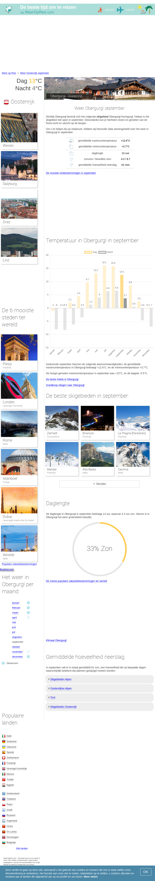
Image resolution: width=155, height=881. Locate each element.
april (14, 617)
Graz (6, 222)
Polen (10, 804)
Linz (6, 260)
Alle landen (22, 848)
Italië (5, 444)
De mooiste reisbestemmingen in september (71, 173)
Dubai (7, 516)
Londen (9, 402)
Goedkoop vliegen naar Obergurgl (65, 385)
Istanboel (10, 478)
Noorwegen (13, 837)
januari (15, 602)
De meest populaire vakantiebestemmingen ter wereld (76, 581)
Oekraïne (11, 746)
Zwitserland (13, 757)
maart (15, 612)
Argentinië (12, 820)
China (10, 826)
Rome (7, 440)
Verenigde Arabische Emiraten (18, 520)
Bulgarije (11, 842)
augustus (17, 637)
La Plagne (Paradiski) (132, 433)
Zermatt (52, 433)
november (17, 651)
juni (14, 627)
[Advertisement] (77, 43)
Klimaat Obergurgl (56, 640)
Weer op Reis (9, 73)
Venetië (8, 555)
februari (16, 607)
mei (14, 622)
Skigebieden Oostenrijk (63, 706)
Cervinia (123, 469)
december (17, 656)
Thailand (11, 799)
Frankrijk (7, 367)
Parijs (7, 364)
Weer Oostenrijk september (34, 73)
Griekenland (13, 793)
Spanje (10, 752)
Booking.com (7, 569)
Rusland (11, 815)
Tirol (52, 697)
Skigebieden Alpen (60, 679)
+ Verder (99, 484)
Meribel (52, 469)
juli (13, 632)
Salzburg (10, 184)
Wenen (8, 145)
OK (145, 872)
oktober (16, 646)
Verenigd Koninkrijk (12, 405)
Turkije (6, 482)
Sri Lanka (12, 831)
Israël (9, 809)
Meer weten (91, 876)
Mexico (10, 774)
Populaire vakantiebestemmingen (19, 564)
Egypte (10, 784)
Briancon (88, 433)
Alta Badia (89, 469)
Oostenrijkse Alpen (61, 688)
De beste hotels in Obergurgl (62, 379)
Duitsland (11, 741)
